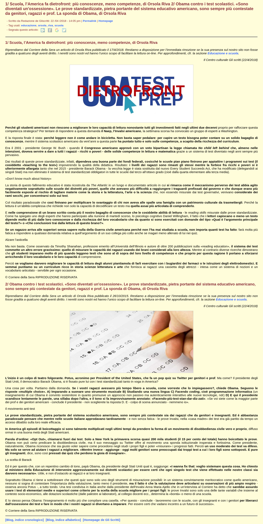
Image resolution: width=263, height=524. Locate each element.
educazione (28, 25)
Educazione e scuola (223, 53)
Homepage (106, 20)
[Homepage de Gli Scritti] (101, 520)
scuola (59, 25)
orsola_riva (45, 25)
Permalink (89, 20)
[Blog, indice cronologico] (24, 520)
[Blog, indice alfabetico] (63, 520)
